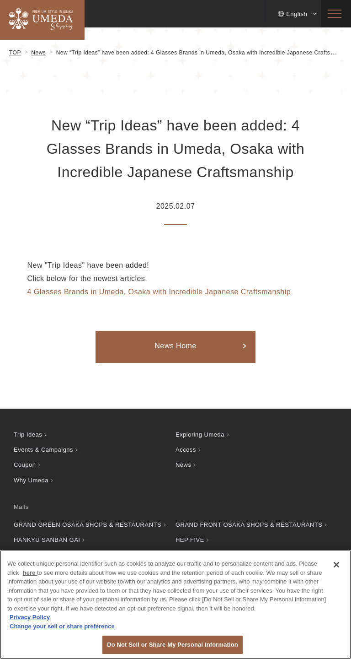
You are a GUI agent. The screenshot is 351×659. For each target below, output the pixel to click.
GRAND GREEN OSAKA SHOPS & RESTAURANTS (87, 524)
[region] (175, 604)
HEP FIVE (190, 539)
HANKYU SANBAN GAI (47, 539)
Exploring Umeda (200, 434)
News (38, 52)
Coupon (25, 464)
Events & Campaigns (43, 449)
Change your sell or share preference (62, 626)
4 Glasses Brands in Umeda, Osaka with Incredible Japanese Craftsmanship (159, 292)
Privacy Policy (30, 617)
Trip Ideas (28, 434)
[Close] (336, 565)
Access (186, 449)
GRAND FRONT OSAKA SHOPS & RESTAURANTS (249, 524)
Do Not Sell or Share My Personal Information (172, 644)
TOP (15, 52)
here (30, 572)
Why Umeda (31, 480)
